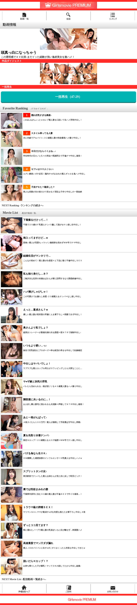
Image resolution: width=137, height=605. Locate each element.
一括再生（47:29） (68, 97)
